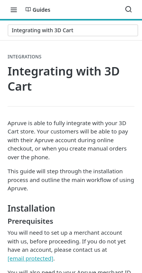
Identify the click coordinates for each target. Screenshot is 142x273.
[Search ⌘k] (128, 9)
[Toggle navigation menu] (14, 9)
